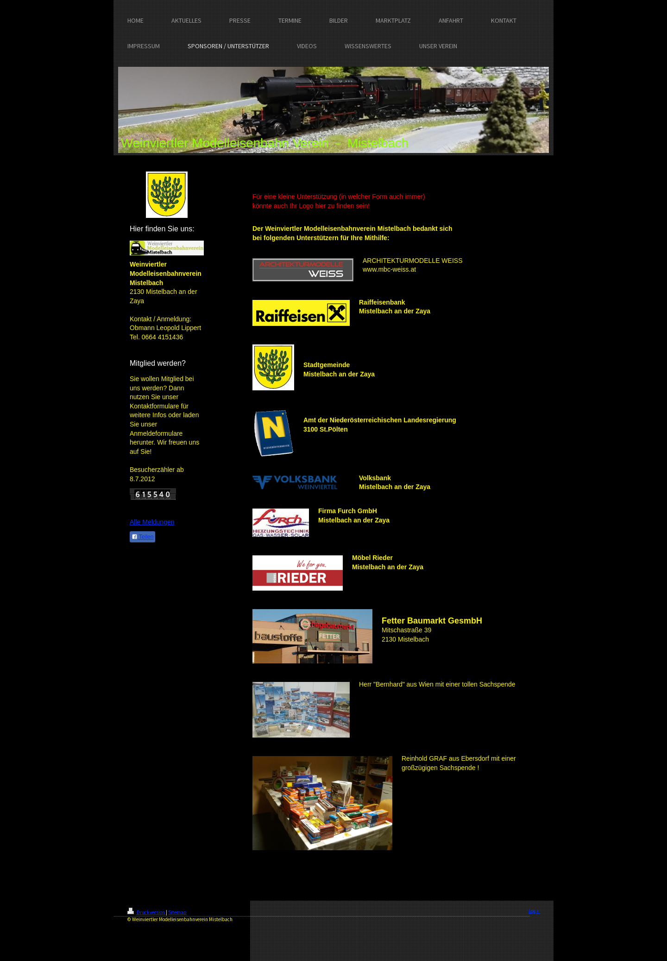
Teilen (142, 537)
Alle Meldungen (152, 522)
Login (534, 911)
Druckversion (146, 912)
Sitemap (177, 912)
